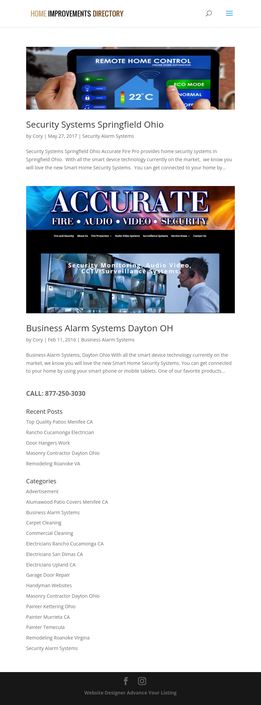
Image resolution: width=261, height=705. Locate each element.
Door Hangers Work (48, 443)
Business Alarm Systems (108, 339)
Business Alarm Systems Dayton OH (99, 328)
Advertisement (42, 491)
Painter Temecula (45, 627)
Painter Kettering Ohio (50, 606)
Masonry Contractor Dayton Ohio (63, 453)
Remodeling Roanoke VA (53, 463)
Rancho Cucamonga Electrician (60, 432)
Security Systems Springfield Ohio (95, 124)
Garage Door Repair (48, 575)
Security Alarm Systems (108, 136)
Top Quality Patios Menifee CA (59, 422)
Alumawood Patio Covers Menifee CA (67, 502)
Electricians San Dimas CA (54, 554)
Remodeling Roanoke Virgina (58, 637)
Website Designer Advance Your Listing (130, 692)
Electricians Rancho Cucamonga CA (65, 543)
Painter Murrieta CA (48, 617)
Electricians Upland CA (51, 564)
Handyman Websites (49, 585)
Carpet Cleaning (44, 522)
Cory (38, 136)
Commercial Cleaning (49, 533)
